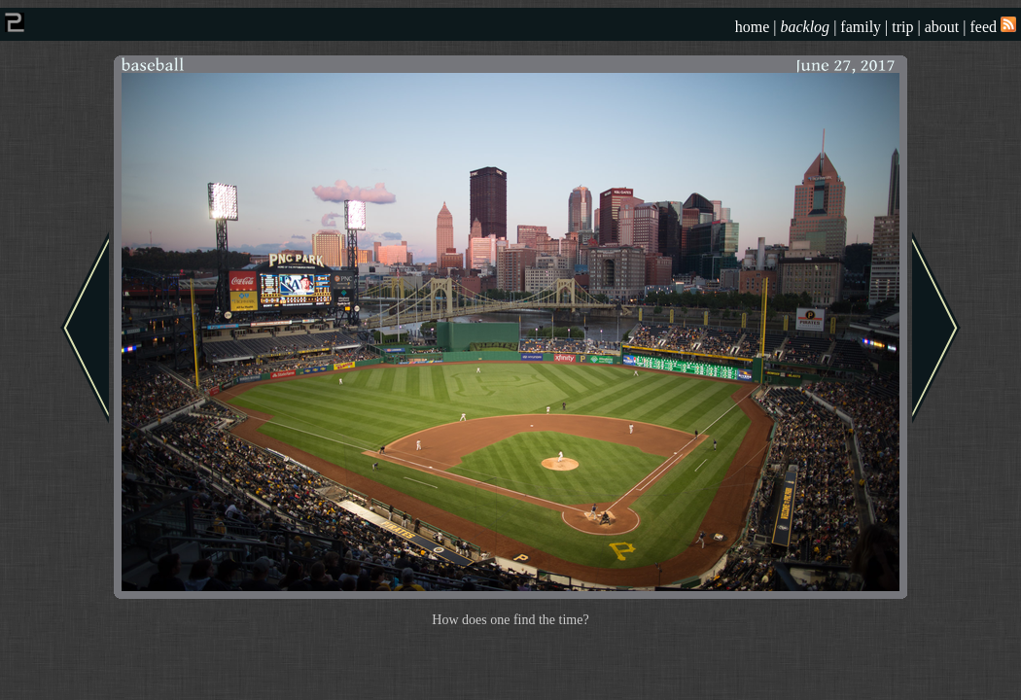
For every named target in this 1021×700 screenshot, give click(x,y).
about (942, 26)
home (752, 26)
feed (992, 26)
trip (902, 26)
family (860, 26)
